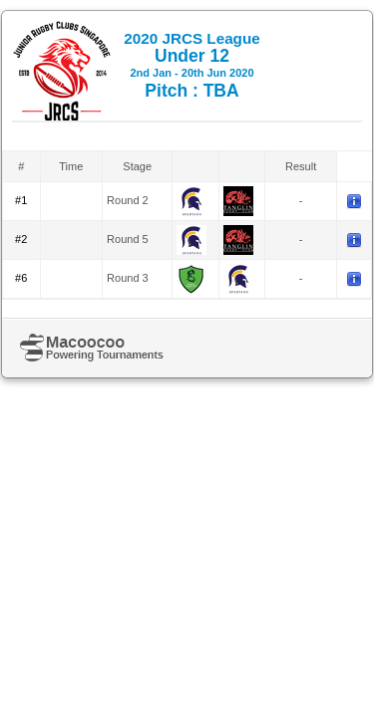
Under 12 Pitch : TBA (191, 65)
